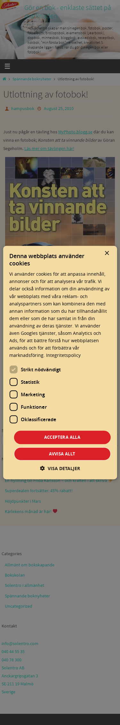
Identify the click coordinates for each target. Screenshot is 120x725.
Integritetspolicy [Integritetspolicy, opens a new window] (63, 355)
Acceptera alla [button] (62, 437)
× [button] (106, 253)
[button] (60, 468)
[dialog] (60, 362)
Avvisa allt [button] (62, 454)
